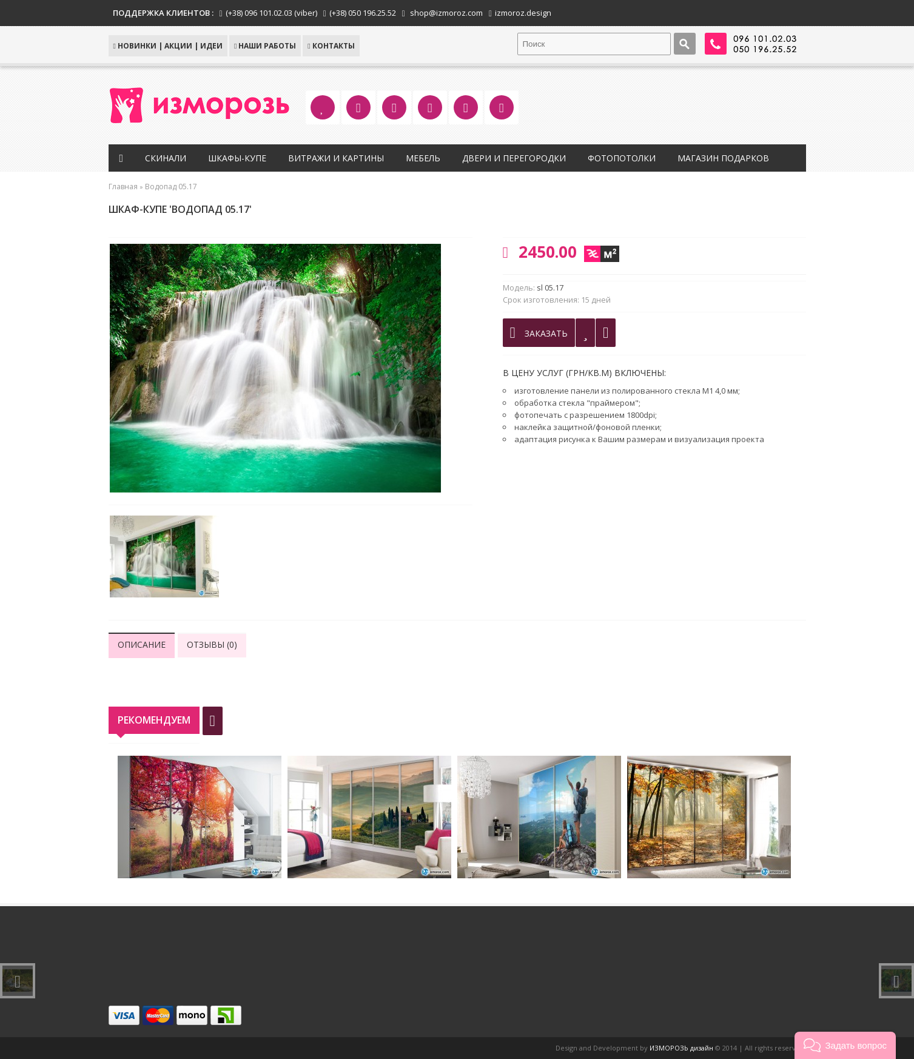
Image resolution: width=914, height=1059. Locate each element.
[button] (845, 1045)
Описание (142, 644)
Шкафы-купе (237, 158)
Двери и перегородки (514, 158)
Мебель (423, 158)
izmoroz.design (523, 12)
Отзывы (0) (212, 644)
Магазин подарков (723, 158)
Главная (123, 186)
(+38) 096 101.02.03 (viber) (271, 12)
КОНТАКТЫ (330, 46)
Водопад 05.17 (171, 186)
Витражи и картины (336, 158)
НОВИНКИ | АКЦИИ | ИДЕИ (168, 46)
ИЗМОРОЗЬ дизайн (681, 1047)
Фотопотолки (622, 158)
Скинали (165, 158)
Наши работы (265, 46)
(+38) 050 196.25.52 (362, 12)
